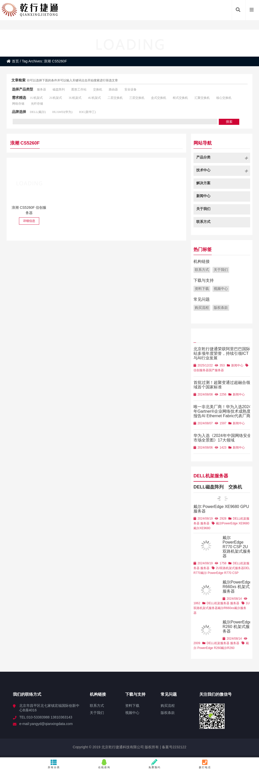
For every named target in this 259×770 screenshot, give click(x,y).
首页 (13, 61)
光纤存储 (37, 103)
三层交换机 (136, 98)
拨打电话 (205, 764)
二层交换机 (115, 98)
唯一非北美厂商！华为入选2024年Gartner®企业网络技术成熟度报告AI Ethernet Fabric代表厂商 (222, 411)
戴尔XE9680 (201, 528)
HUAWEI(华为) (62, 112)
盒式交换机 (158, 98)
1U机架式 (36, 98)
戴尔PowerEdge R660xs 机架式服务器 (237, 586)
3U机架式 (75, 98)
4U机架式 (94, 98)
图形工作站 (79, 89)
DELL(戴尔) (38, 112)
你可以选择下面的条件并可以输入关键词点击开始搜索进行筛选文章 (72, 80)
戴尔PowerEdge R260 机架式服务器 (237, 626)
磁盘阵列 (59, 89)
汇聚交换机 (202, 98)
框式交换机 (180, 98)
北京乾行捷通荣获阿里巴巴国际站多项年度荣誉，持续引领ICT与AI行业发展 (221, 353)
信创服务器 (201, 370)
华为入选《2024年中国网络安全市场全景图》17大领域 (222, 437)
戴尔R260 (227, 648)
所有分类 (54, 764)
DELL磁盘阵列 (208, 486)
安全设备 (130, 89)
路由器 (113, 89)
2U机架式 (55, 98)
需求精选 (19, 98)
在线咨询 (104, 764)
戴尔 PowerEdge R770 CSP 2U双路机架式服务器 (237, 546)
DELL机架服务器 (210, 475)
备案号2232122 (173, 747)
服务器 (41, 89)
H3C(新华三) (87, 112)
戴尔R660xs (226, 608)
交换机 (97, 89)
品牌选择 (19, 112)
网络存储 (18, 103)
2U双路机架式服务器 (230, 568)
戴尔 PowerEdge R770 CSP (220, 573)
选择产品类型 (22, 89)
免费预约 (154, 764)
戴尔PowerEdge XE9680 (232, 523)
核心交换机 (223, 98)
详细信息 (29, 221)
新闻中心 (237, 365)
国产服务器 (216, 370)
